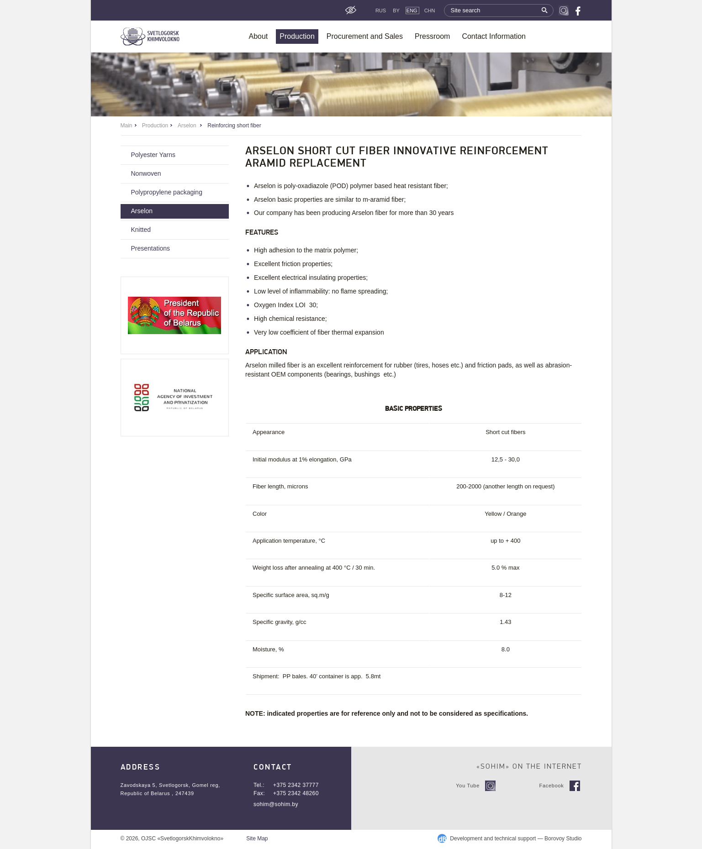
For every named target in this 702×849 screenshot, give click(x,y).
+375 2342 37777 (296, 785)
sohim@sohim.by (275, 804)
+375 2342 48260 (296, 793)
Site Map (257, 838)
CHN (429, 10)
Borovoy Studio (562, 838)
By (396, 10)
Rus (380, 10)
